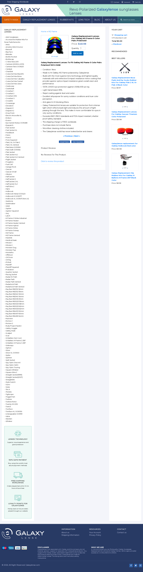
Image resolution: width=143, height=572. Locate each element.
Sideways (9, 345)
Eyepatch (9, 125)
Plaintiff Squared (12, 267)
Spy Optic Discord (13, 362)
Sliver (8, 350)
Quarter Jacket (12, 272)
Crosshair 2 (10, 93)
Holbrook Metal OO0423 (15, 194)
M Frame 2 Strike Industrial (16, 218)
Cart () (136, 2)
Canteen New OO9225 (15, 67)
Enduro (8, 118)
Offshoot (9, 255)
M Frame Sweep (12, 230)
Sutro (8, 384)
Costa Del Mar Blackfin (15, 74)
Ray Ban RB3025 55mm (15, 301)
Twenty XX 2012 (12, 404)
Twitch (8, 407)
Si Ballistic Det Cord (13, 338)
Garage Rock (11, 167)
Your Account (95, 532)
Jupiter (8, 208)
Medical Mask (11, 240)
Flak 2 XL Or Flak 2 (13, 142)
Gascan (9, 169)
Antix (8, 44)
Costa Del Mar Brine (14, 76)
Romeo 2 (9, 323)
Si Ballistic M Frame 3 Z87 (16, 343)
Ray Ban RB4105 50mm (15, 311)
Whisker (9, 421)
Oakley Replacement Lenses (39, 20)
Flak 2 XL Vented (12, 145)
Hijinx (8, 189)
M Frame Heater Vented (15, 223)
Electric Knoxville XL (14, 115)
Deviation (9, 106)
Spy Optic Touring (13, 367)
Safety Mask (10, 331)
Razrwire (9, 318)
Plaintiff (8, 265)
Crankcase (10, 86)
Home (43, 31)
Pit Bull (8, 262)
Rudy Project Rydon (14, 326)
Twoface (9, 409)
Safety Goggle (11, 328)
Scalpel (9, 333)
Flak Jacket (10, 152)
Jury (7, 213)
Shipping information (70, 535)
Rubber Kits (67, 20)
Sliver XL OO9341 (12, 353)
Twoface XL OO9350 (14, 411)
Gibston (9, 174)
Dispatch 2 (10, 111)
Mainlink (9, 238)
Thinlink (9, 392)
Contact (114, 2)
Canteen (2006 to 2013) (15, 64)
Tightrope (10, 394)
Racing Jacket (11, 274)
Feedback (10, 133)
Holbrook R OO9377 (14, 196)
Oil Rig (8, 260)
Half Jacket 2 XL (12, 181)
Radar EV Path (11, 277)
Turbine (9, 399)
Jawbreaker (10, 203)
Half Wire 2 (10, 186)
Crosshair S (10, 98)
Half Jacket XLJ (12, 184)
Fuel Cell (9, 164)
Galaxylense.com (33, 565)
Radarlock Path (12, 284)
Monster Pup (11, 250)
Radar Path (10, 279)
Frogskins (9, 162)
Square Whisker (12, 370)
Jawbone (9, 201)
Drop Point (10, 113)
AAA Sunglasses (12, 37)
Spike (8, 355)
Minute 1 (9, 243)
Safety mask (11, 20)
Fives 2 (8, 137)
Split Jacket (10, 360)
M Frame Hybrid (12, 226)
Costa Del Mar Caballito (15, 79)
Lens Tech (84, 20)
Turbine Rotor (11, 402)
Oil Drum (9, 257)
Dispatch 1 (10, 108)
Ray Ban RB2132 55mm (14, 292)
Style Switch (11, 382)
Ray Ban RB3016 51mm (14, 299)
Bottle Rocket (11, 57)
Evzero (8, 120)
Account (125, 2)
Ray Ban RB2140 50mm (15, 294)
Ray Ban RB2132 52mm (14, 289)
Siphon (8, 348)
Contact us (121, 532)
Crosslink (9, 101)
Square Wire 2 (11, 372)
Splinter (9, 358)
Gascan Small (11, 172)
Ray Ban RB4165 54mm (15, 316)
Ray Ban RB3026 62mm (15, 309)
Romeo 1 (9, 321)
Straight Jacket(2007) (14, 377)
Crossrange (10, 103)
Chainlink (9, 71)
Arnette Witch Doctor (14, 47)
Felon (8, 135)
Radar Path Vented (13, 282)
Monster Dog (11, 248)
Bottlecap (10, 59)
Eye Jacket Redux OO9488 (16, 123)
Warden (9, 419)
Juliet (8, 206)
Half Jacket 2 (11, 179)
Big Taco (9, 52)
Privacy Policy (95, 535)
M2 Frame (10, 233)
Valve (8, 416)
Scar (7, 336)
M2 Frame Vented (13, 235)
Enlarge (54, 56)
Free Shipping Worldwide (18, 2)
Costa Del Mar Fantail (14, 81)
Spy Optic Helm (12, 365)
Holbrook (9, 191)
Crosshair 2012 (11, 96)
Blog (97, 20)
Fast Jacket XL (11, 130)
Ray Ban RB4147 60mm (15, 314)
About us (110, 20)
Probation (10, 270)
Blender (9, 54)
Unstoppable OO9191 (14, 414)
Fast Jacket (10, 128)
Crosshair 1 (10, 91)
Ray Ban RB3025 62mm (15, 306)
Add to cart (77, 53)
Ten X (8, 389)
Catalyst (9, 69)
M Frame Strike (12, 228)
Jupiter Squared (12, 211)
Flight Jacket (11, 159)
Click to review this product (52, 161)
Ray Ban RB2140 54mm (15, 296)
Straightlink (10, 380)
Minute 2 (9, 245)
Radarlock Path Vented (15, 287)
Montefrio (10, 252)
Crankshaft (10, 89)
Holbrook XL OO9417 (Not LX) (17, 199)
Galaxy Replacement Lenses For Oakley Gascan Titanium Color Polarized (124, 114)
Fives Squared (11, 140)
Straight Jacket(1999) (14, 375)
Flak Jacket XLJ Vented (15, 157)
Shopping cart (120, 35)
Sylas (8, 387)
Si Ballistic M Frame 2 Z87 (16, 340)
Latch (8, 216)
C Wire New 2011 (12, 62)
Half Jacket (10, 177)
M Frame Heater (12, 221)
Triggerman (10, 397)
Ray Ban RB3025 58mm (15, 304)
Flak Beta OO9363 (13, 147)
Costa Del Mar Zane (14, 84)
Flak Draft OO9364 (13, 150)
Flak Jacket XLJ (12, 155)
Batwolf (9, 49)
